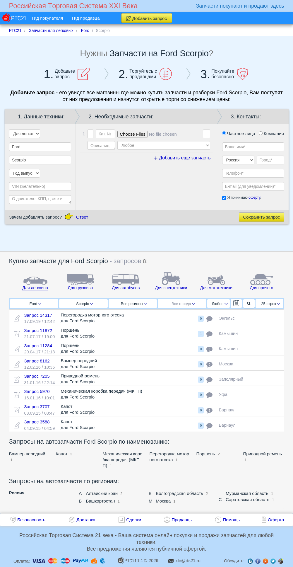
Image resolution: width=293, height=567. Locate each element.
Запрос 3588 (36, 421)
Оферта (276, 519)
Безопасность (31, 519)
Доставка (85, 519)
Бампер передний (27, 453)
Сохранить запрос (261, 216)
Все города (183, 304)
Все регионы (134, 304)
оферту (254, 197)
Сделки (133, 519)
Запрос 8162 (36, 360)
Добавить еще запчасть (182, 157)
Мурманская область (247, 493)
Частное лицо (238, 133)
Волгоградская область (179, 493)
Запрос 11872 (38, 330)
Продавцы (182, 519)
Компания (271, 133)
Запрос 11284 (38, 345)
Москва (163, 500)
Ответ (82, 216)
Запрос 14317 (38, 315)
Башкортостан (100, 500)
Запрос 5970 (36, 391)
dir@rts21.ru (188, 560)
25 (270, 304)
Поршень (205, 453)
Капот (62, 453)
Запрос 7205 (36, 376)
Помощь (231, 519)
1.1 (130, 560)
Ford (35, 304)
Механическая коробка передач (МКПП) (123, 459)
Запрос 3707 (36, 406)
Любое (220, 304)
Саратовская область (247, 499)
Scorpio (84, 304)
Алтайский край (102, 493)
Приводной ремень (262, 453)
